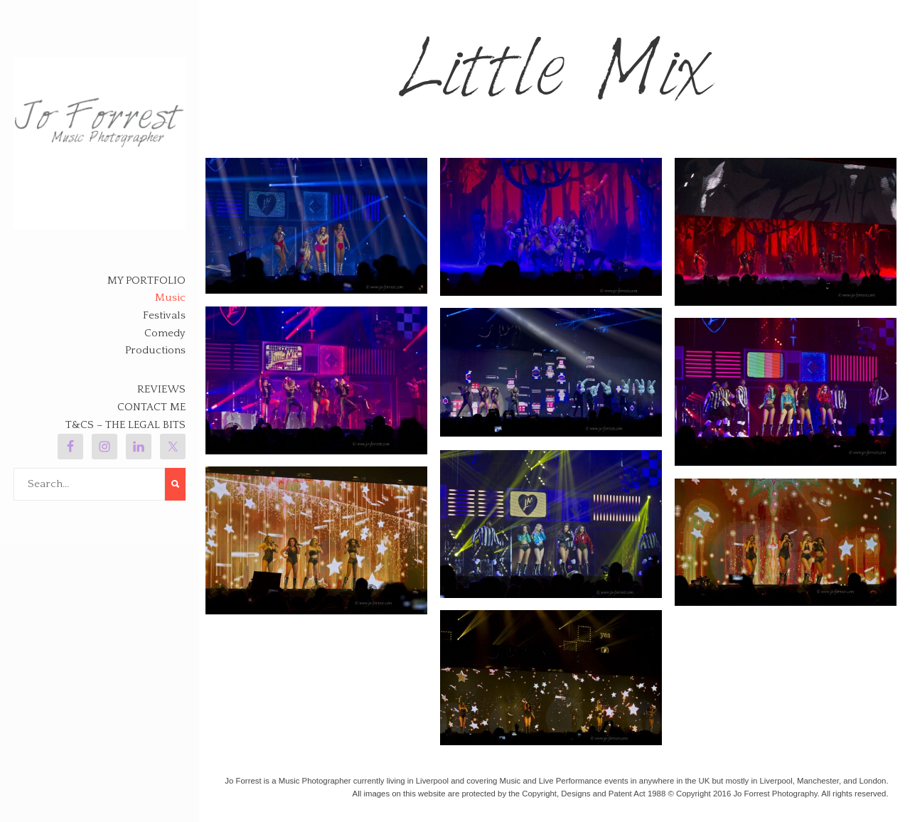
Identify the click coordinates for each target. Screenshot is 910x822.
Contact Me (151, 407)
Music (170, 298)
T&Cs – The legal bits (125, 425)
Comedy (165, 333)
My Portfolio (146, 280)
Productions (155, 350)
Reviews (161, 389)
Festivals (164, 315)
